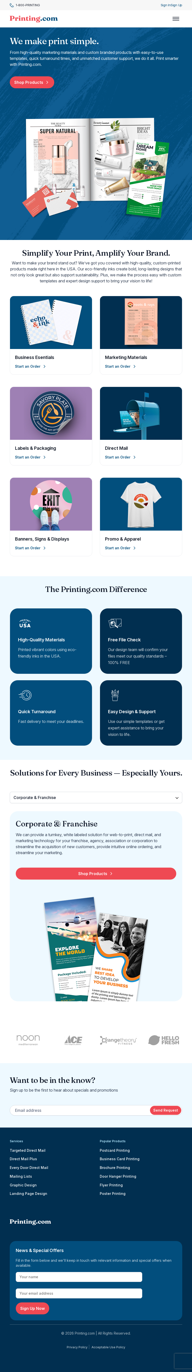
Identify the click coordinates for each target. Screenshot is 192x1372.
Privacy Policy (77, 1347)
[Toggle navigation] (176, 19)
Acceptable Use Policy (108, 1347)
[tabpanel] (96, 910)
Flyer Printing (111, 1185)
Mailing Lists (21, 1176)
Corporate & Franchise (35, 797)
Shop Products (32, 82)
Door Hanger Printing (118, 1176)
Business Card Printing (120, 1159)
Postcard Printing (115, 1150)
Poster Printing (113, 1193)
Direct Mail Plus (23, 1159)
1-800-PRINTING (25, 5)
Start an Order (31, 366)
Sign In (166, 5)
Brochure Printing (115, 1167)
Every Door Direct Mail (29, 1167)
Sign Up (176, 5)
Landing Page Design (28, 1193)
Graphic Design (23, 1185)
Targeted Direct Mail (28, 1150)
